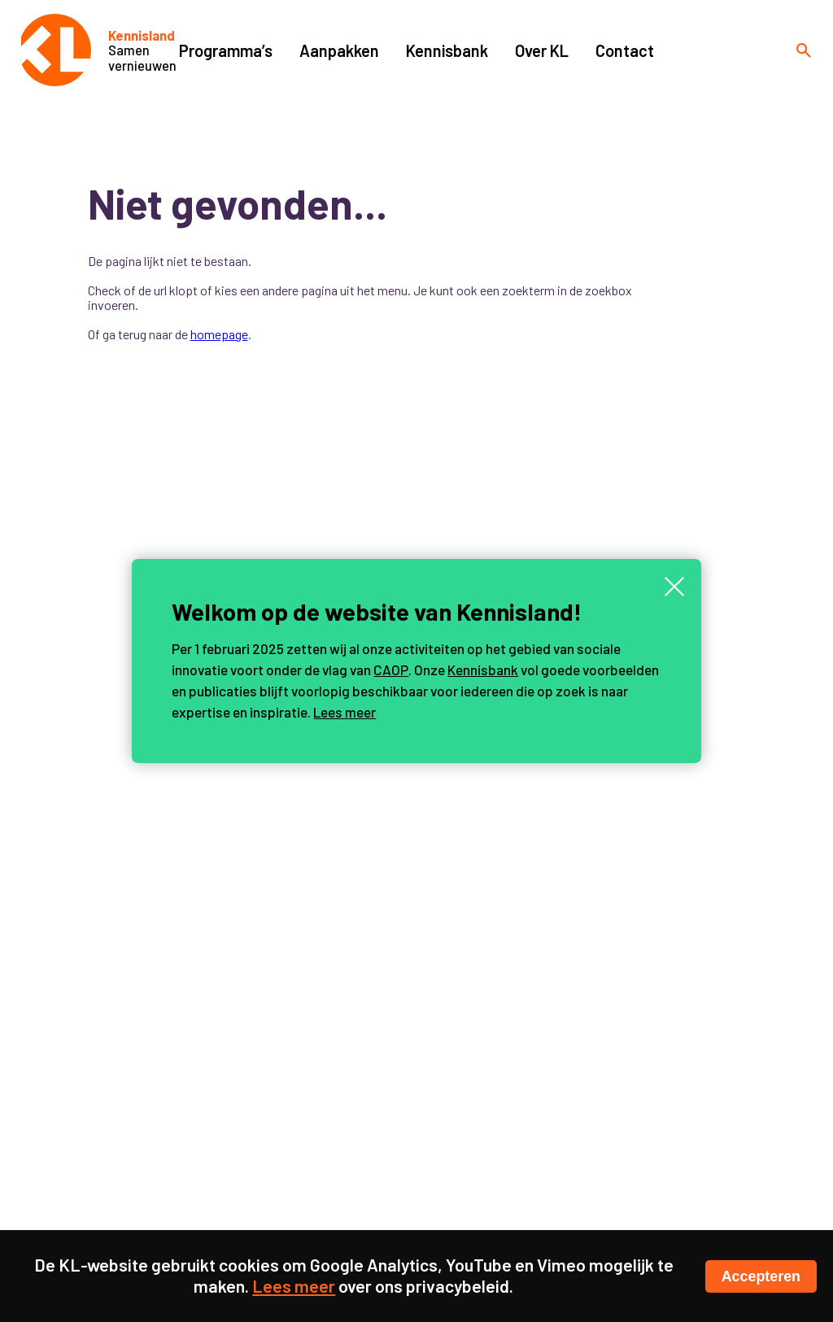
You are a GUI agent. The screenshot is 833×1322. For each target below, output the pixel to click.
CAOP (390, 669)
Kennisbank (482, 669)
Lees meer (344, 712)
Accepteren (761, 1276)
